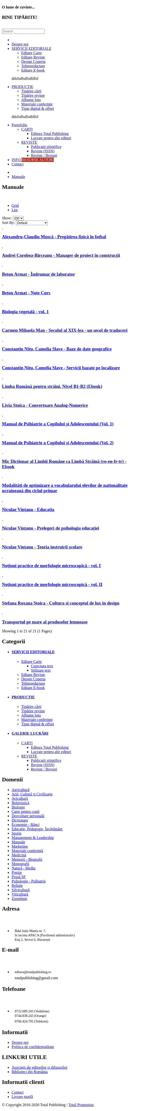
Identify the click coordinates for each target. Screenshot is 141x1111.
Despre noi (20, 44)
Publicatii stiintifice (46, 147)
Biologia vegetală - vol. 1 (25, 311)
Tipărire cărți (31, 91)
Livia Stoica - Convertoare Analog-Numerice (45, 405)
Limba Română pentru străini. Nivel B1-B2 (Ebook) (52, 386)
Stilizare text (40, 670)
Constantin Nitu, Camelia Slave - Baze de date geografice (57, 348)
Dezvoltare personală (28, 816)
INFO (33, 160)
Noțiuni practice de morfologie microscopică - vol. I (51, 565)
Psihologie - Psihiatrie (29, 881)
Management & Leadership (33, 838)
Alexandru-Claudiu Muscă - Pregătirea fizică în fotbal (54, 236)
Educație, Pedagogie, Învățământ (37, 829)
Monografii (20, 864)
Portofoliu (19, 125)
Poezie (17, 872)
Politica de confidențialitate (33, 1047)
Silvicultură (21, 890)
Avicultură (20, 798)
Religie (17, 885)
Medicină (19, 855)
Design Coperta (33, 61)
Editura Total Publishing (50, 134)
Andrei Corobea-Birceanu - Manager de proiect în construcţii (61, 255)
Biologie (18, 807)
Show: (7, 218)
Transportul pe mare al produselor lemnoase (45, 621)
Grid (15, 205)
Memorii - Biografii (27, 859)
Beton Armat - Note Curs (26, 292)
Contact (18, 164)
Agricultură (20, 790)
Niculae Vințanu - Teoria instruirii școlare (42, 546)
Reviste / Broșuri (44, 155)
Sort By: (8, 223)
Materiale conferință (27, 851)
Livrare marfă (22, 1097)
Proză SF (19, 877)
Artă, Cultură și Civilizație (32, 794)
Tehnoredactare (33, 66)
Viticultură (20, 894)
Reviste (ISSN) (42, 151)
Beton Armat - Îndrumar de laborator (38, 274)
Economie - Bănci (26, 824)
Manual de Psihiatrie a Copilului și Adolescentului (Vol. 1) (57, 423)
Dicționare (20, 820)
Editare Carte (31, 53)
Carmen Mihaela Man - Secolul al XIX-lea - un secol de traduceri (64, 330)
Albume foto (31, 100)
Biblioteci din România (30, 1072)
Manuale (18, 177)
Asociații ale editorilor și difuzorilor (39, 1067)
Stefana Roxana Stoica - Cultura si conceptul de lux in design (60, 603)
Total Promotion (80, 1105)
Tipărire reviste (33, 95)
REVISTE (29, 142)
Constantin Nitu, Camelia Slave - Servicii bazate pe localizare (61, 367)
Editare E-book (33, 70)
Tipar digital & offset (37, 108)
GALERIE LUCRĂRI (30, 733)
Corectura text (42, 666)
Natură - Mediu (23, 868)
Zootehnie (19, 898)
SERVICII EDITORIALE (31, 48)
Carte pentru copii (26, 811)
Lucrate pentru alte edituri (51, 138)
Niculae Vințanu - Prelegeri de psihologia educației (50, 528)
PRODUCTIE (22, 87)
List (15, 210)
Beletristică (20, 803)
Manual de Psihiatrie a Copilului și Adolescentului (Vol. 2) (57, 442)
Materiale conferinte (37, 104)
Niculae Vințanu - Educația (28, 509)
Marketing (20, 846)
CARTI (27, 129)
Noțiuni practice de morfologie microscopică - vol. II (52, 584)
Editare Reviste (33, 57)
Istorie (16, 833)
